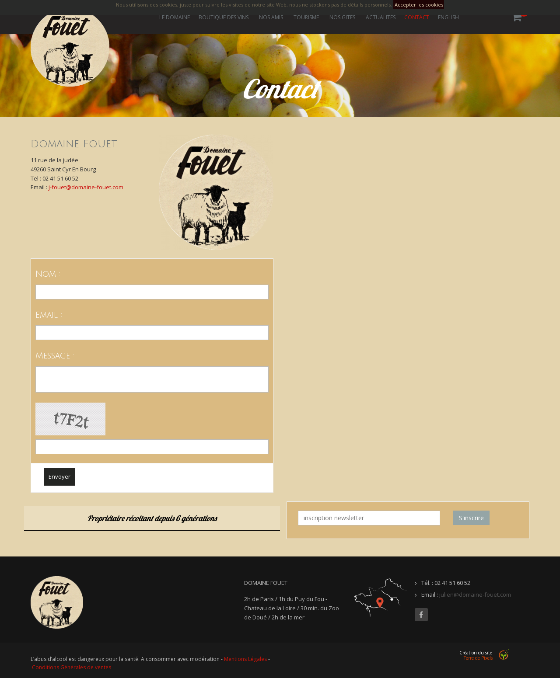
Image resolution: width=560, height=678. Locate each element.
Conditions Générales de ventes (71, 667)
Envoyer (59, 476)
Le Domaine (174, 17)
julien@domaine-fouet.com (475, 594)
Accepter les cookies (419, 4)
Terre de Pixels (478, 658)
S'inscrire (471, 518)
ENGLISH (448, 17)
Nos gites (342, 17)
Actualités (381, 17)
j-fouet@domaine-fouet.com (86, 187)
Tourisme (306, 17)
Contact (416, 17)
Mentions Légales (245, 659)
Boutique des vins (223, 17)
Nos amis (271, 17)
